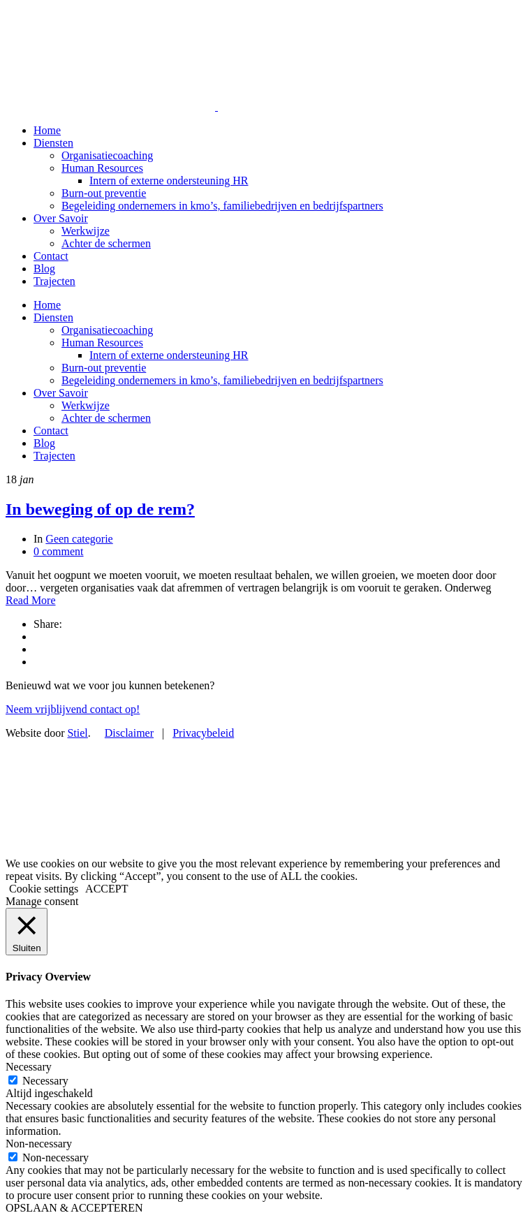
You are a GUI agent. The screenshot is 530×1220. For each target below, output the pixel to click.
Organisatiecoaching (107, 155)
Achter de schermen (106, 243)
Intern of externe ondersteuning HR (168, 180)
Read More (31, 600)
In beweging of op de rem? (100, 509)
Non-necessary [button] (39, 1143)
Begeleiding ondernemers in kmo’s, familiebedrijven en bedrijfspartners (222, 206)
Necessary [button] (29, 1067)
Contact (51, 256)
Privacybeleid (203, 733)
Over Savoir (61, 218)
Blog (44, 268)
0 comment (59, 551)
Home (47, 130)
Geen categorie (78, 539)
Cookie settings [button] (43, 889)
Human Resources (102, 168)
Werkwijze (85, 231)
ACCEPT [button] (106, 889)
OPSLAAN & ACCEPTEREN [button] (74, 1208)
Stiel (77, 733)
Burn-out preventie (103, 193)
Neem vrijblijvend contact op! (73, 709)
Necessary (45, 1081)
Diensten (53, 143)
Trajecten (54, 281)
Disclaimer (129, 733)
